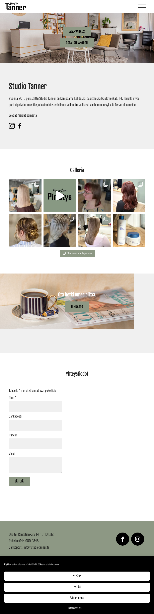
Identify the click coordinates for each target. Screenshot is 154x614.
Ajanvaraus (77, 32)
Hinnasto (77, 307)
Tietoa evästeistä (74, 608)
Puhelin (13, 435)
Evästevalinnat (77, 598)
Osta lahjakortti (77, 43)
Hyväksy (77, 575)
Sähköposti (15, 416)
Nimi (12, 398)
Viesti (12, 454)
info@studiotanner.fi (36, 547)
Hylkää (77, 586)
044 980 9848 (29, 541)
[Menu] (142, 6)
